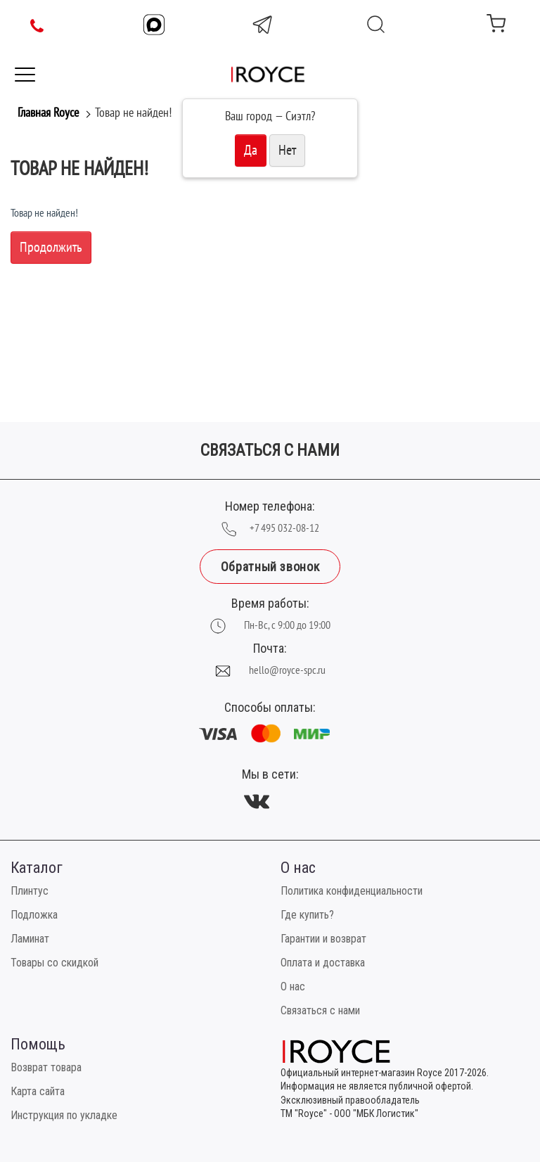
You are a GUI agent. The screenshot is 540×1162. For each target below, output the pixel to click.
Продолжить (51, 247)
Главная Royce (48, 113)
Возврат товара (46, 1067)
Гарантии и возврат (323, 938)
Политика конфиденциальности (352, 891)
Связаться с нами (320, 1010)
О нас (293, 986)
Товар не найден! (133, 113)
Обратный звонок (270, 566)
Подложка (34, 914)
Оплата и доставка (323, 962)
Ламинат (30, 938)
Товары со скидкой (54, 962)
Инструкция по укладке (64, 1115)
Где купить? (307, 914)
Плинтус (30, 891)
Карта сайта (38, 1091)
